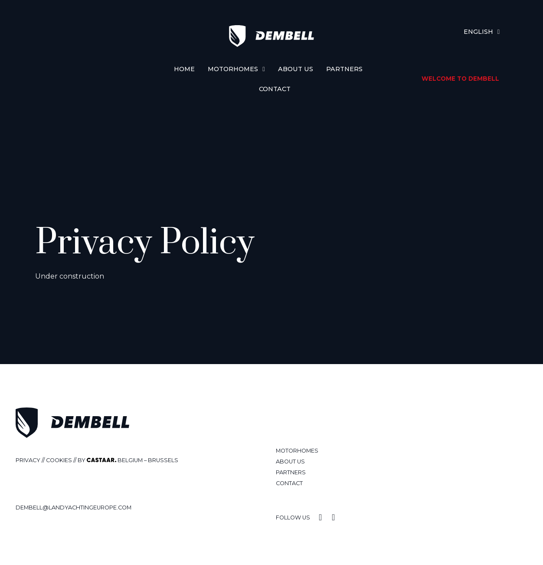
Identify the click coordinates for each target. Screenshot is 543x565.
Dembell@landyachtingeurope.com (73, 507)
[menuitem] (482, 32)
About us (295, 69)
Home (184, 69)
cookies (59, 460)
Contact (275, 89)
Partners (344, 69)
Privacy (28, 460)
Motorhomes (236, 69)
